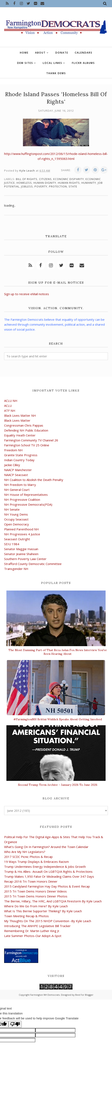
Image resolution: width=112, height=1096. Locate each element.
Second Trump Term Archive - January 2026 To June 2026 (57, 785)
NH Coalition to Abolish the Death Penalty (33, 480)
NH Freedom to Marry (20, 485)
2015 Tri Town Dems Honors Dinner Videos (35, 891)
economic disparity (68, 179)
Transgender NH (16, 569)
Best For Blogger (84, 994)
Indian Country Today (19, 460)
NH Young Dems (16, 514)
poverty (41, 186)
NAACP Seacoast (16, 475)
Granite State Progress (20, 455)
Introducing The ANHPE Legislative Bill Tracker (37, 926)
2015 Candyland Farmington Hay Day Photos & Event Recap (47, 886)
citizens (45, 179)
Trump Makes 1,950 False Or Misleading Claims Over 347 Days (49, 876)
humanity (88, 183)
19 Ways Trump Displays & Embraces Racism (36, 862)
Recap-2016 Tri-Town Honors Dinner (30, 881)
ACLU (8, 406)
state (73, 186)
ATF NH (9, 410)
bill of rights (26, 179)
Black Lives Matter (17, 420)
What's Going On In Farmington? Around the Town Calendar (46, 847)
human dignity (44, 183)
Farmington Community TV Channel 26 (31, 440)
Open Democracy (16, 524)
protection (58, 186)
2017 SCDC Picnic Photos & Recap (28, 857)
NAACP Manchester (18, 470)
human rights (69, 183)
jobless (27, 186)
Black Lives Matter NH (20, 415)
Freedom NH (13, 450)
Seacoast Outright (17, 539)
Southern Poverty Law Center (25, 559)
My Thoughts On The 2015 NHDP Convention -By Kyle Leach (47, 921)
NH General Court (17, 490)
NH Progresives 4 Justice (22, 534)
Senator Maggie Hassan (21, 549)
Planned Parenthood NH (21, 529)
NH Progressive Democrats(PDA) (28, 504)
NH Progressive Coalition (22, 499)
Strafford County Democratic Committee (33, 564)
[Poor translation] (15, 1024)
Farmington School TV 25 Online (26, 445)
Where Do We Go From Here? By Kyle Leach (36, 906)
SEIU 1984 (11, 544)
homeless (24, 183)
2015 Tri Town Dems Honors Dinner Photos (35, 896)
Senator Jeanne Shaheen (21, 554)
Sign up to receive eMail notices (26, 294)
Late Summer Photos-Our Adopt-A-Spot (32, 936)
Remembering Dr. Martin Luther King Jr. (32, 931)
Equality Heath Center (20, 435)
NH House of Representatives (26, 494)
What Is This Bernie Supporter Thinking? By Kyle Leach (43, 911)
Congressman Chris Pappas (23, 425)
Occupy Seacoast (16, 519)
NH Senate (12, 509)
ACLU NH (10, 401)
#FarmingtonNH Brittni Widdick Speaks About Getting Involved (57, 719)
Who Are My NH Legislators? (24, 852)
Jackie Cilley (12, 465)
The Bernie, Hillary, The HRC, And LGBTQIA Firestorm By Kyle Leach (53, 901)
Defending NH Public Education (26, 430)
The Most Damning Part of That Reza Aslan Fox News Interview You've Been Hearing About (57, 652)
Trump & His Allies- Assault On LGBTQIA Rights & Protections (48, 871)
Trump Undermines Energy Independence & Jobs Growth (45, 866)
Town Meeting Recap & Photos (26, 916)
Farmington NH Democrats (45, 994)
